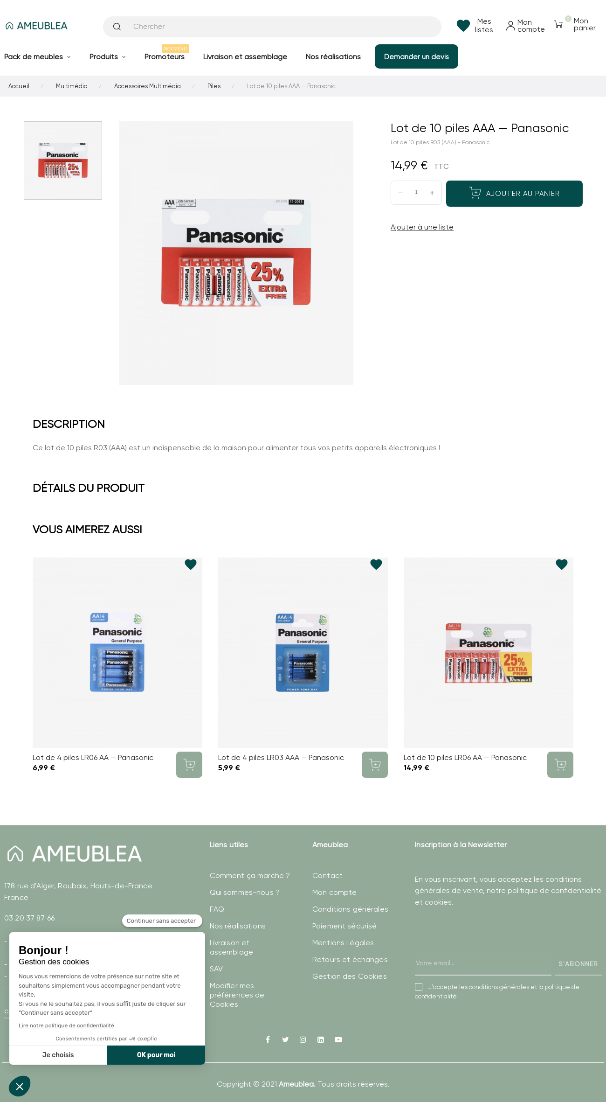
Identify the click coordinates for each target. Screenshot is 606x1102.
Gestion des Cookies (349, 976)
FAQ (217, 909)
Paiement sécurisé (344, 925)
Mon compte (334, 892)
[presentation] (486, 951)
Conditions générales (350, 909)
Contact (327, 875)
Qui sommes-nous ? (245, 892)
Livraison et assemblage (231, 947)
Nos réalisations (238, 925)
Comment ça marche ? (250, 875)
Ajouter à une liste (422, 227)
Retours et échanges (350, 959)
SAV (216, 968)
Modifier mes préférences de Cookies (237, 995)
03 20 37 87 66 (29, 918)
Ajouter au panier (514, 193)
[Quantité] (416, 192)
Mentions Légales (343, 942)
